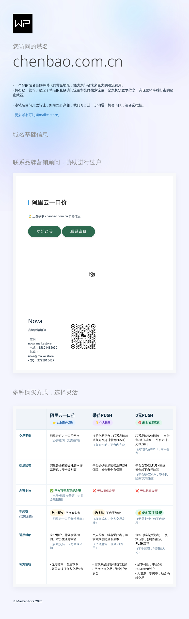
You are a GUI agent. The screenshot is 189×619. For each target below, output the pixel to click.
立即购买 (45, 231)
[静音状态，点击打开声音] (91, 274)
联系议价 (81, 231)
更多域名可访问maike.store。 (38, 114)
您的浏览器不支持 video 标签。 (58, 285)
